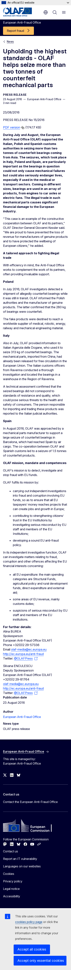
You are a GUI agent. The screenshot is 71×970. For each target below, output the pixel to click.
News (10, 41)
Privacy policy (12, 881)
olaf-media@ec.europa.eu (29, 649)
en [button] (45, 12)
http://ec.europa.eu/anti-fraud (23, 654)
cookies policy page (28, 922)
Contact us (10, 851)
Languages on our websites (22, 866)
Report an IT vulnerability (20, 859)
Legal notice (11, 889)
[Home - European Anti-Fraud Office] (21, 11)
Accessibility (11, 896)
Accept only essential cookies (40, 961)
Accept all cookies (31, 949)
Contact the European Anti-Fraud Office (30, 802)
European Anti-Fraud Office (22, 717)
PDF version (11, 127)
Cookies (8, 874)
